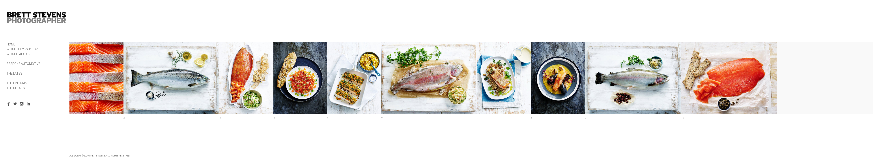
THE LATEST (15, 73)
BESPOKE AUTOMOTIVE (23, 64)
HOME (11, 44)
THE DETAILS (16, 88)
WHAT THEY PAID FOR (22, 49)
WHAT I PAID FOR (18, 54)
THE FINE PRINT (18, 83)
